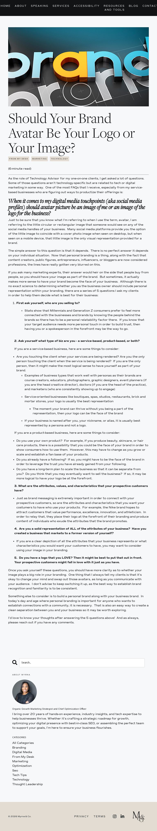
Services (61, 6)
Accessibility (87, 6)
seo (15, 770)
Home (6, 6)
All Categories (23, 743)
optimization (22, 766)
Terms (100, 816)
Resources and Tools (114, 8)
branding (19, 747)
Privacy (81, 816)
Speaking (39, 6)
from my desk (18, 159)
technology (59, 159)
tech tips (19, 775)
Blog (133, 6)
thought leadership (27, 784)
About (21, 6)
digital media (22, 752)
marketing (39, 159)
